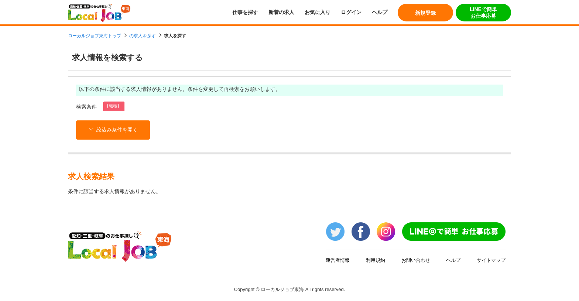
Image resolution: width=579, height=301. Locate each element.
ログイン (351, 12)
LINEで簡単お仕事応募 (483, 12)
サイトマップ (491, 260)
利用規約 (375, 260)
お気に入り (317, 12)
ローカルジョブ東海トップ (94, 35)
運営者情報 (338, 260)
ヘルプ (379, 12)
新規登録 (425, 13)
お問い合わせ (415, 260)
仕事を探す (245, 12)
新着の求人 (281, 12)
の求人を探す (142, 35)
